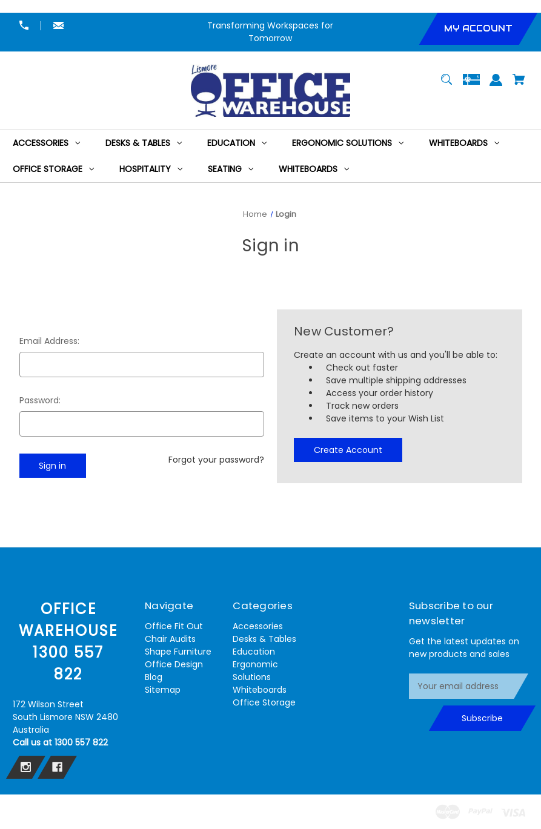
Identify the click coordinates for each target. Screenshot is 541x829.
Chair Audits (170, 639)
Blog (153, 677)
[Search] (447, 85)
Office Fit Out (174, 626)
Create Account (348, 450)
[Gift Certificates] (471, 85)
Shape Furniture (178, 652)
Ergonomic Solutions (255, 670)
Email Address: (49, 341)
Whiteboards (260, 690)
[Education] (237, 143)
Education (254, 652)
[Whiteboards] (464, 143)
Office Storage (264, 702)
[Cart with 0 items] (518, 85)
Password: (40, 400)
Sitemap (163, 690)
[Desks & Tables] (143, 143)
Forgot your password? (216, 460)
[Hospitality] (151, 169)
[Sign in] (496, 85)
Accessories (258, 626)
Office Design (174, 664)
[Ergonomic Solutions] (348, 143)
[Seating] (231, 169)
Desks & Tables (264, 639)
